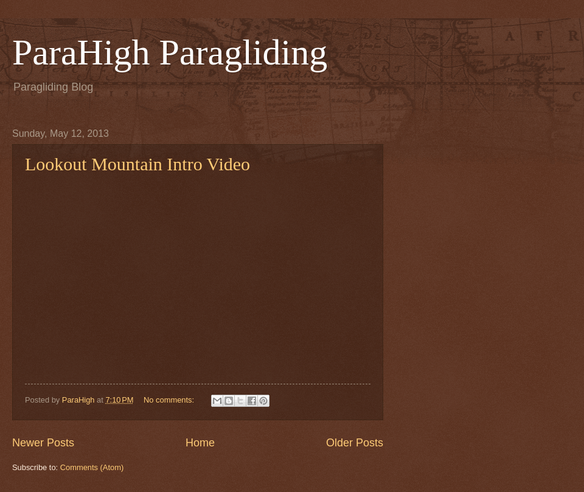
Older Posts (354, 443)
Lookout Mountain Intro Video (137, 164)
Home (200, 443)
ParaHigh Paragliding (169, 52)
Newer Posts (43, 443)
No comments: (170, 399)
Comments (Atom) (91, 467)
